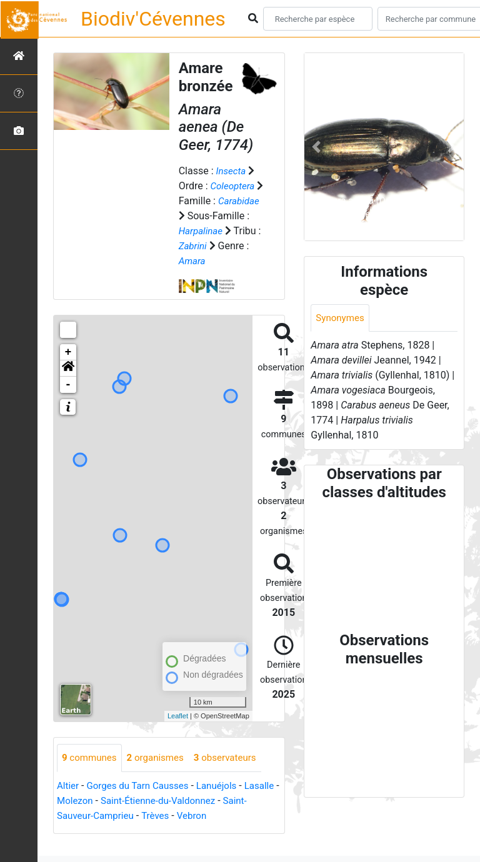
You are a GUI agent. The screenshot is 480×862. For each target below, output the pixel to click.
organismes (160, 773)
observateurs (234, 773)
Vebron (225, 831)
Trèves (186, 831)
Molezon (115, 816)
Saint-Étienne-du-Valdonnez (203, 816)
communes (91, 773)
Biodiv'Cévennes (153, 19)
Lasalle (73, 816)
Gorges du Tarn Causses (142, 801)
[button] (68, 383)
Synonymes (341, 318)
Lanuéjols (225, 801)
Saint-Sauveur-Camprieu (110, 831)
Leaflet (178, 731)
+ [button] (68, 367)
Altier (68, 801)
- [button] (68, 399)
